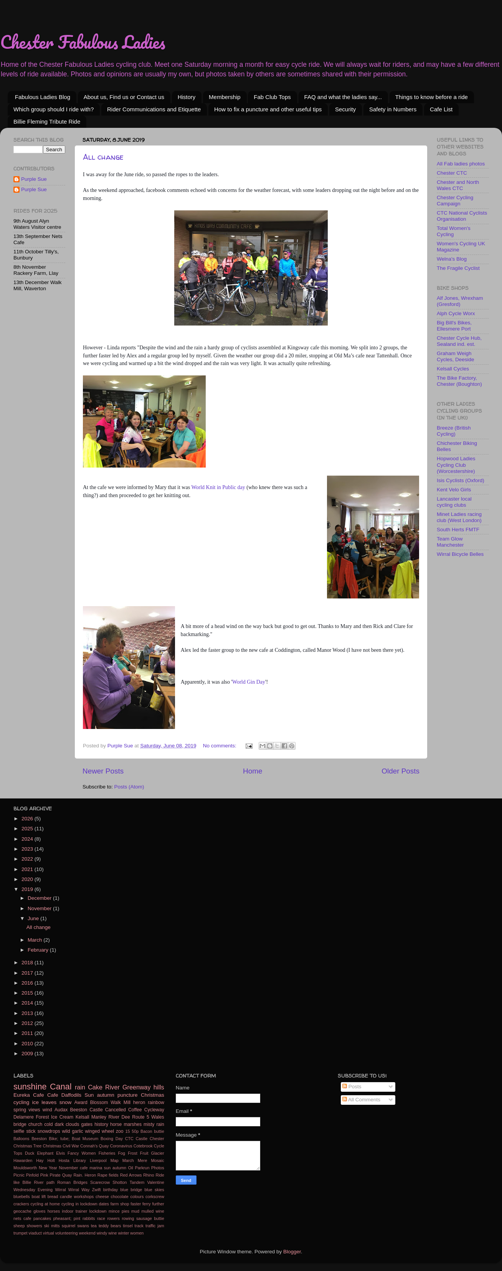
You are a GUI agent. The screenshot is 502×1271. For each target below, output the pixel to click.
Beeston (39, 1138)
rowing (128, 1218)
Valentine (155, 1182)
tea (94, 1225)
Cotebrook (143, 1146)
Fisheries (107, 1153)
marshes (133, 1124)
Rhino (148, 1175)
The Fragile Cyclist (458, 268)
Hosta (64, 1160)
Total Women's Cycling (454, 231)
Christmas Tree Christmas (37, 1146)
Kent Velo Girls (454, 490)
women (137, 1233)
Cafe (52, 1095)
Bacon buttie (152, 1131)
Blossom (99, 1102)
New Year (48, 1167)
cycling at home (45, 1204)
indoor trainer (74, 1211)
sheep (19, 1225)
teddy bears (110, 1225)
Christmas (152, 1095)
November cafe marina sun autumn (92, 1167)
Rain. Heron (84, 1175)
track (139, 1225)
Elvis (60, 1153)
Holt (50, 1160)
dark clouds (67, 1124)
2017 (28, 973)
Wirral (60, 1189)
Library (79, 1160)
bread (53, 1196)
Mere (142, 1160)
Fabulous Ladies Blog (42, 97)
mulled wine (152, 1211)
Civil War (71, 1146)
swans (83, 1225)
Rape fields (108, 1175)
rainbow (156, 1102)
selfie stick (24, 1131)
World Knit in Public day (218, 487)
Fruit (144, 1153)
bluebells (21, 1196)
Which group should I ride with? (53, 109)
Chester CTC (452, 173)
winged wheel (99, 1131)
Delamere (23, 1117)
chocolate (120, 1196)
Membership (225, 97)
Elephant (45, 1153)
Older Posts (400, 771)
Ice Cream (62, 1117)
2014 (28, 1003)
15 (128, 1131)
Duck (30, 1153)
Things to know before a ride (431, 97)
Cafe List (441, 109)
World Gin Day (248, 682)
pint (77, 1218)
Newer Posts (103, 771)
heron (139, 1102)
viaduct (35, 1233)
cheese (102, 1196)
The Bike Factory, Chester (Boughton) (459, 381)
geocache (22, 1211)
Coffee (135, 1109)
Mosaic (157, 1160)
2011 (28, 1033)
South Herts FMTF (458, 529)
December (40, 898)
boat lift (38, 1196)
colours (137, 1196)
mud (135, 1211)
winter (123, 1233)
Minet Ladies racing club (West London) (459, 517)
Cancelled (115, 1109)
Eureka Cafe (28, 1095)
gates (86, 1124)
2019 (28, 889)
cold (48, 1124)
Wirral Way (79, 1189)
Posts (352, 1086)
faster (135, 1204)
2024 (28, 839)
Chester (157, 1138)
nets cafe (22, 1218)
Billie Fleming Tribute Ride (46, 121)
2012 (28, 1023)
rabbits (89, 1218)
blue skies (154, 1189)
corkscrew (154, 1196)
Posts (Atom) (129, 787)
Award (81, 1102)
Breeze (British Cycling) (454, 431)
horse (116, 1124)
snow (65, 1102)
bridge (19, 1124)
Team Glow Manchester (450, 542)
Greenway (136, 1087)
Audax (61, 1109)
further (158, 1204)
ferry (146, 1204)
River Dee (119, 1117)
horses (54, 1211)
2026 (28, 818)
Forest (42, 1117)
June (34, 918)
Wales (157, 1117)
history (101, 1124)
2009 (28, 1053)
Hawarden (22, 1160)
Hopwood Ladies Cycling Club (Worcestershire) (456, 465)
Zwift (96, 1189)
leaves (48, 1102)
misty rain (154, 1124)
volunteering (66, 1233)
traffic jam (154, 1225)
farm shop (120, 1204)
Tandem (137, 1182)
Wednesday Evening (33, 1189)
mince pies (119, 1211)
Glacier (157, 1153)
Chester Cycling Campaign (455, 201)
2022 (28, 859)
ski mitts (52, 1225)
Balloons (21, 1138)
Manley (98, 1117)
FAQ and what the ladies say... (343, 97)
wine (112, 1233)
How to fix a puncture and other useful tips (268, 109)
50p (135, 1131)
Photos (157, 1167)
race (101, 1218)
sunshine (29, 1086)
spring (19, 1109)
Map (115, 1160)
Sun (89, 1095)
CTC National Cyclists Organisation (462, 216)
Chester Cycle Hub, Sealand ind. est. (459, 341)
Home (252, 771)
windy (102, 1233)
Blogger (292, 1251)
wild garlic (72, 1131)
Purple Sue (34, 179)
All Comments (361, 1099)
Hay (39, 1160)
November (40, 908)
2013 (28, 1013)
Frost (132, 1153)
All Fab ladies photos (461, 164)
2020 (28, 879)
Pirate (55, 1175)
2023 (28, 849)
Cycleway (154, 1109)
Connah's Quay (94, 1146)
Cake (95, 1087)
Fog (122, 1153)
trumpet (20, 1233)
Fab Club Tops (272, 97)
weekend (87, 1233)
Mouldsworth (25, 1167)
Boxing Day (112, 1138)
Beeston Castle (86, 1109)
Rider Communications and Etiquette (154, 109)
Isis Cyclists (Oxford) (460, 480)
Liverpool (98, 1160)
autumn (105, 1095)
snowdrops (49, 1131)
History (187, 97)
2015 (28, 993)
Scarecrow (100, 1182)
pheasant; (62, 1218)
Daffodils (71, 1095)
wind (47, 1109)
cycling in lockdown (79, 1204)
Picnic (19, 1175)
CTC (129, 1138)
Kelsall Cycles (453, 369)
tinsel (127, 1225)
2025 (28, 828)
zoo (120, 1131)
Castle (142, 1138)
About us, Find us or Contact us (124, 97)
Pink (44, 1175)
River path (44, 1182)
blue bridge (131, 1189)
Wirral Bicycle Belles (460, 554)
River (112, 1087)
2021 (28, 869)
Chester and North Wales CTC (458, 185)
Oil (130, 1167)
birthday (110, 1189)
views (34, 1109)
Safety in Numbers (392, 109)
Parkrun (142, 1167)
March (35, 940)
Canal (60, 1086)
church (35, 1124)
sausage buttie (150, 1218)
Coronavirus (121, 1146)
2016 (28, 983)
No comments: (220, 746)
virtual (48, 1233)
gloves (39, 1211)
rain (80, 1087)
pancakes (42, 1218)
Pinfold (32, 1175)
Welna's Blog (452, 259)
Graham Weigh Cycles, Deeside (455, 356)
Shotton (119, 1182)
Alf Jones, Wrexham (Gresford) (460, 301)
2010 (28, 1043)
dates (104, 1204)
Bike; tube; (59, 1138)
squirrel (68, 1225)
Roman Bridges (72, 1182)
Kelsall (82, 1117)
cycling (21, 1102)
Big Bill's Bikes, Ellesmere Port (454, 326)
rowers (113, 1218)
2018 (28, 962)
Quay (67, 1175)
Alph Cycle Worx (456, 313)
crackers (21, 1204)
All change (103, 157)
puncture (127, 1095)
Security (345, 109)
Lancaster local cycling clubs (454, 502)
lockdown (98, 1211)
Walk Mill (120, 1102)
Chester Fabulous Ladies (82, 42)
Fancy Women (82, 1153)
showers (34, 1225)
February (39, 950)
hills (159, 1087)
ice (35, 1102)
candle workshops (77, 1196)
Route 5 (140, 1117)
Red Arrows (131, 1175)
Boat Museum (85, 1138)
